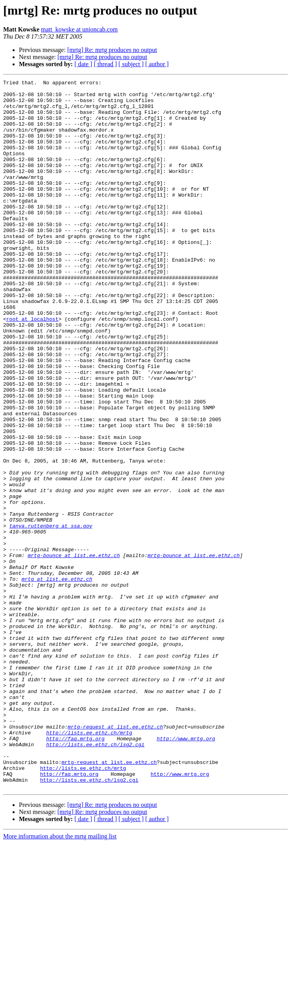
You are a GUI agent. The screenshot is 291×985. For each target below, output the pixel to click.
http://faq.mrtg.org (75, 870)
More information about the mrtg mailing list (60, 978)
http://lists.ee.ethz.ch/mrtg (89, 863)
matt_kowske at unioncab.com (79, 29)
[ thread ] (105, 64)
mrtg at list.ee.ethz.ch (57, 679)
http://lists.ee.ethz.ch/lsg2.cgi (95, 877)
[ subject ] (131, 64)
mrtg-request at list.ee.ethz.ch (115, 856)
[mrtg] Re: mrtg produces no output (112, 49)
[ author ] (157, 64)
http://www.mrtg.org (186, 870)
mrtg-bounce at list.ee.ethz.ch (74, 650)
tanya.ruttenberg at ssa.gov (51, 615)
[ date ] (83, 64)
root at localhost (32, 367)
